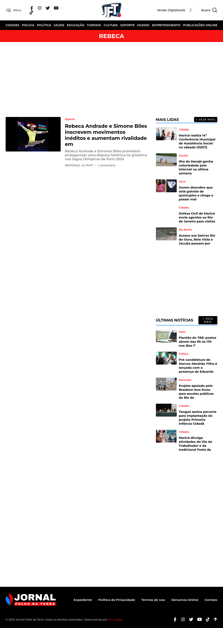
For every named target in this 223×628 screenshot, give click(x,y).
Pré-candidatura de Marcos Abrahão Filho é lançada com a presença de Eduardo (198, 366)
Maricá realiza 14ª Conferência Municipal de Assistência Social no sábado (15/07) (197, 141)
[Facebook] (32, 8)
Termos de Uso (153, 600)
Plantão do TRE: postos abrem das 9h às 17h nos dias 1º (197, 342)
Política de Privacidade (116, 600)
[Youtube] (198, 619)
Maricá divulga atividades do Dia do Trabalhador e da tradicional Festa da (195, 444)
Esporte (127, 25)
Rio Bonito (185, 229)
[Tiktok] (206, 619)
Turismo (94, 25)
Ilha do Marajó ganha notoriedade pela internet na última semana (196, 167)
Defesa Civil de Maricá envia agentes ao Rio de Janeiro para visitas (197, 217)
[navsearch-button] (207, 10)
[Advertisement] (111, 79)
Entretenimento (166, 25)
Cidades (12, 25)
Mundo (143, 25)
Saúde (59, 25)
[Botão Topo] (213, 619)
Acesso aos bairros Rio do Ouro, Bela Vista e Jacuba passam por (197, 239)
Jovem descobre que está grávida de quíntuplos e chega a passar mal (196, 193)
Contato (211, 600)
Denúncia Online (184, 600)
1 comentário (106, 165)
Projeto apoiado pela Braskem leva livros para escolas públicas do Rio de (196, 392)
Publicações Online (200, 25)
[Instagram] (39, 8)
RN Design (115, 619)
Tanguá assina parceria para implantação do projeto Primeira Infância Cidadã (198, 418)
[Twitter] (48, 8)
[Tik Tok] (31, 12)
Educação (75, 25)
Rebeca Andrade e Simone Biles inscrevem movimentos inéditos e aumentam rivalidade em (106, 135)
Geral (182, 181)
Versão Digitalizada (171, 10)
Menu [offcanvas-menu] (13, 10)
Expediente (83, 600)
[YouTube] (56, 8)
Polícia (28, 25)
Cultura (111, 25)
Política (44, 25)
